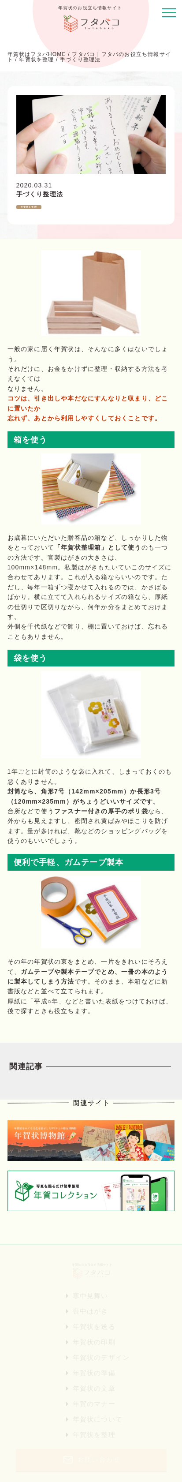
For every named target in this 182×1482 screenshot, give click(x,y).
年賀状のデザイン (101, 1357)
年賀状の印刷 (94, 1342)
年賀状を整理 (94, 1434)
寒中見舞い (90, 1295)
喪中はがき (90, 1311)
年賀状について (98, 1419)
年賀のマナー (94, 1403)
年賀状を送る (94, 1326)
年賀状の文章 (94, 1388)
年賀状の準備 (94, 1373)
